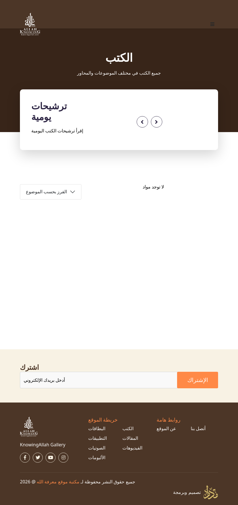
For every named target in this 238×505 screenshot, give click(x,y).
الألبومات (96, 457)
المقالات (130, 438)
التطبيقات (97, 438)
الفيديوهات (132, 448)
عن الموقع (166, 428)
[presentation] (142, 122)
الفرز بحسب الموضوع (46, 191)
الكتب (128, 428)
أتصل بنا (198, 428)
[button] (212, 24)
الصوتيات (96, 448)
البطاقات (96, 428)
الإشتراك (197, 380)
